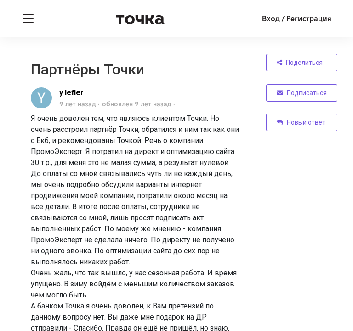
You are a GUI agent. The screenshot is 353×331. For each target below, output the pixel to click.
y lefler (71, 92)
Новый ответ (301, 122)
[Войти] (290, 18)
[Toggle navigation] (28, 18)
